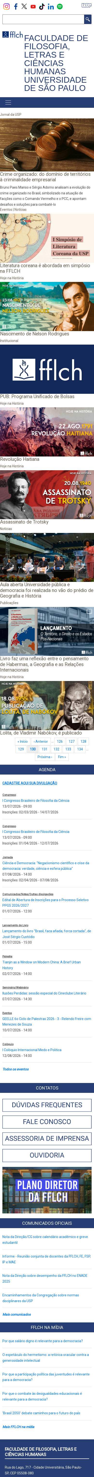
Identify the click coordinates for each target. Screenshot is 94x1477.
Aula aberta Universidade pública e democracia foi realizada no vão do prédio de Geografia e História (46, 590)
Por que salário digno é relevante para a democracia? (42, 1341)
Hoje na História (12, 278)
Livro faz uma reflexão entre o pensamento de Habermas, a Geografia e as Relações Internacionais (44, 664)
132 (57, 749)
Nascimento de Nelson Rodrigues (34, 334)
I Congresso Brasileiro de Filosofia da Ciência (35, 801)
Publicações (9, 603)
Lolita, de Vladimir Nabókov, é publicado (41, 733)
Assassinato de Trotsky (24, 522)
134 (81, 749)
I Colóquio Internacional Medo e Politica (31, 1050)
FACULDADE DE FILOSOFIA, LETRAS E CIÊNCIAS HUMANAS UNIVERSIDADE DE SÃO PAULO (56, 63)
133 (69, 749)
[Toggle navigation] (8, 102)
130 (34, 749)
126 (61, 741)
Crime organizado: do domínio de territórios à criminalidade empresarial (45, 177)
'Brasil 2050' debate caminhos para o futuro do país (41, 1413)
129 (22, 749)
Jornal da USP (10, 114)
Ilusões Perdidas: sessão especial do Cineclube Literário (44, 993)
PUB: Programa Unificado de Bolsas (37, 396)
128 (84, 741)
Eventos (6, 209)
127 (73, 741)
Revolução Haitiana (19, 459)
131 (46, 749)
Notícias (20, 209)
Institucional (9, 341)
